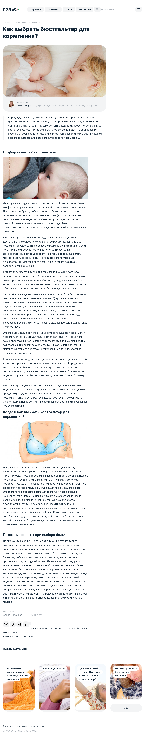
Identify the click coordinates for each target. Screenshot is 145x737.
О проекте (8, 726)
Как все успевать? (54, 668)
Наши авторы (37, 726)
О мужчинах (35, 9)
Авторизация (10, 636)
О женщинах (53, 9)
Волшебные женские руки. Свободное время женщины (18, 674)
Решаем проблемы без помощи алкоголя (125, 672)
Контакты (22, 726)
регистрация (27, 636)
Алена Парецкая (26, 105)
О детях (69, 9)
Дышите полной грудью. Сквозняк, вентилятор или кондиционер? (90, 674)
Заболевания (84, 9)
